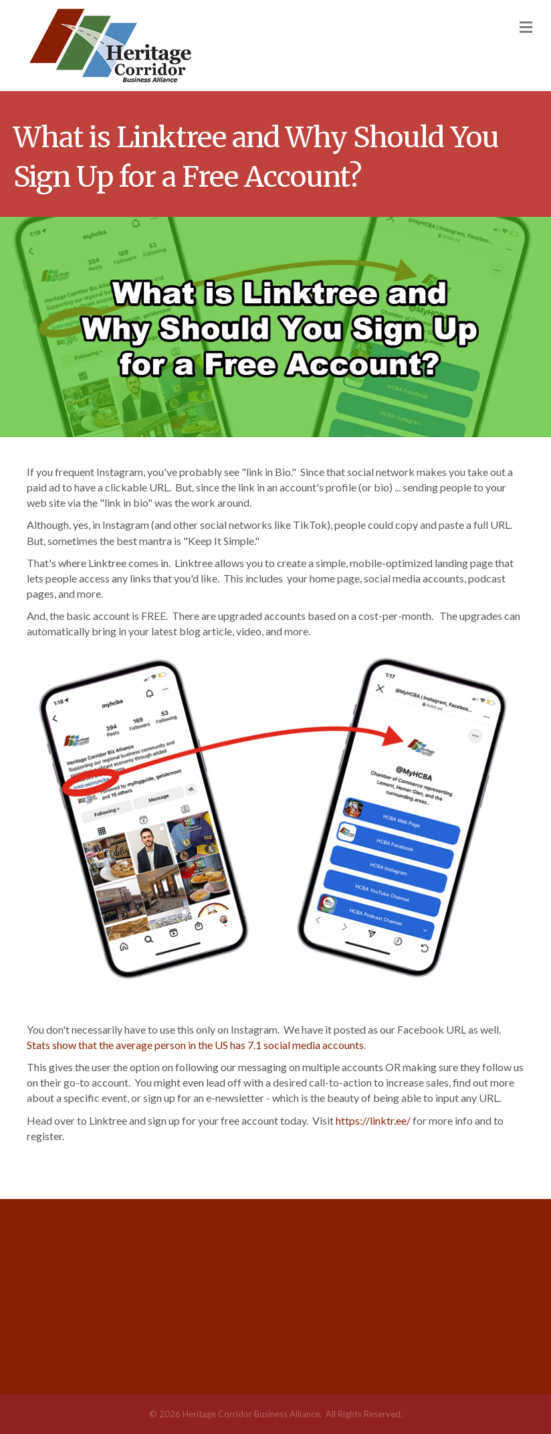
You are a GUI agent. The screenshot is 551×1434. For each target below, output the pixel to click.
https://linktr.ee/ (373, 1120)
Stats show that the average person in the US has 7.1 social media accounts (195, 1044)
